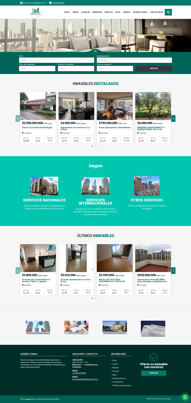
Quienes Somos (140, 12)
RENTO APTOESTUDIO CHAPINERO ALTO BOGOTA (112, 280)
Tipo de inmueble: (27, 64)
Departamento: (103, 56)
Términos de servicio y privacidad (158, 399)
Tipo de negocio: (104, 64)
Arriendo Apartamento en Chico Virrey (75, 280)
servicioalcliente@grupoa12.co (85, 379)
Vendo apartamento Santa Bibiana (115, 127)
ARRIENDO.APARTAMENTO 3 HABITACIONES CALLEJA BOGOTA (151, 129)
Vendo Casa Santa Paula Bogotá (37, 127)
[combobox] (56, 60)
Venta (76, 12)
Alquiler (85, 12)
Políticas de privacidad (121, 385)
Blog (118, 12)
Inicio (67, 12)
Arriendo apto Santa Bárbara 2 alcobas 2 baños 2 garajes (36, 280)
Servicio (109, 12)
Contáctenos (156, 12)
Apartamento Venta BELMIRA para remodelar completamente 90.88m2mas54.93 (152, 281)
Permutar (97, 12)
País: (21, 56)
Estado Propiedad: (66, 64)
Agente (126, 12)
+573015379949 (58, 3)
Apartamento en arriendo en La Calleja (75, 128)
